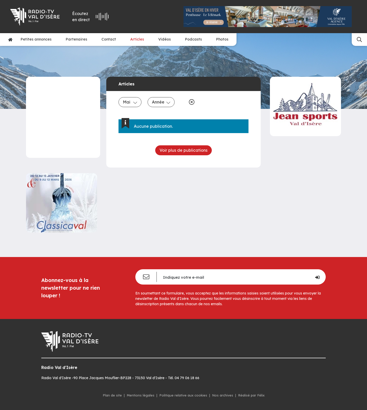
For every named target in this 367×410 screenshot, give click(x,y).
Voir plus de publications (183, 150)
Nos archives (222, 395)
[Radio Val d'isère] (35, 16)
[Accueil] (10, 39)
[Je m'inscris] (317, 277)
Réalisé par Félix (251, 395)
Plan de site (112, 395)
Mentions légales (140, 395)
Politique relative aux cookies (183, 395)
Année (161, 102)
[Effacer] (190, 102)
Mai (130, 102)
